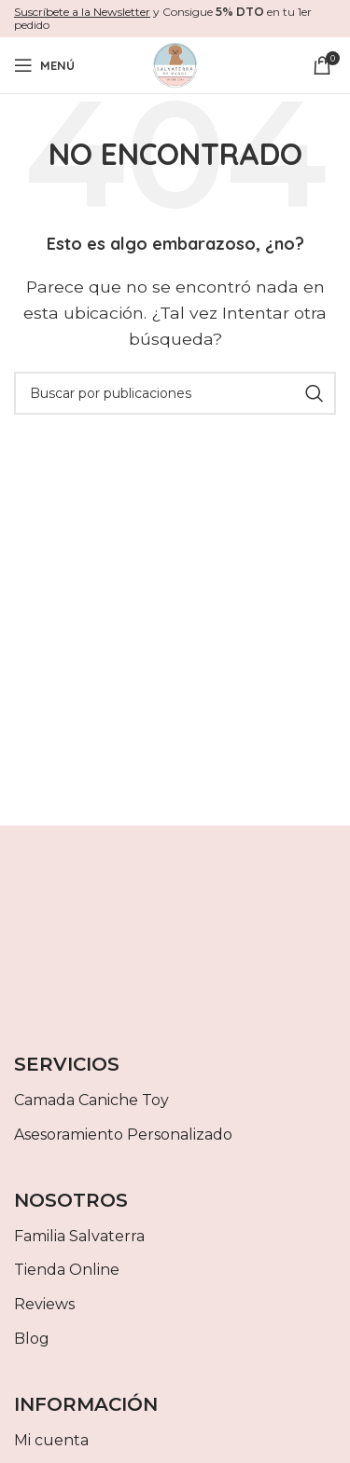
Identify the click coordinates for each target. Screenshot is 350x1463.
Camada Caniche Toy (91, 1100)
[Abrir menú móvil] (44, 65)
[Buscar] (175, 393)
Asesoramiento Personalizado (123, 1134)
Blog (31, 1338)
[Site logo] (175, 64)
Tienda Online (66, 1269)
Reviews (44, 1304)
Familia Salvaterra (79, 1236)
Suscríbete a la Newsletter (82, 12)
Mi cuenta (51, 1440)
